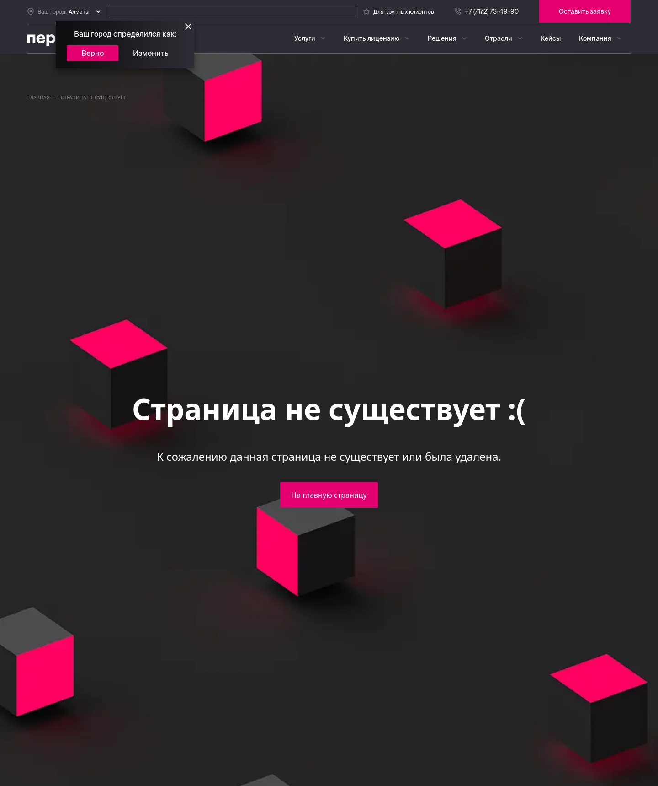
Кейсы (551, 38)
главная (38, 97)
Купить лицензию (371, 38)
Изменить (151, 53)
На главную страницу (328, 495)
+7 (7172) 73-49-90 (492, 11)
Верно (92, 53)
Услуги (304, 38)
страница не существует (93, 97)
